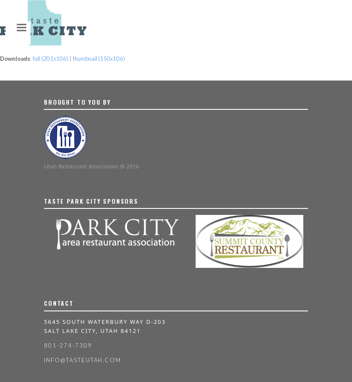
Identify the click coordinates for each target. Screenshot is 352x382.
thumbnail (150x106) (99, 58)
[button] (21, 27)
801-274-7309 (68, 345)
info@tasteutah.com (82, 360)
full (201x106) (50, 58)
